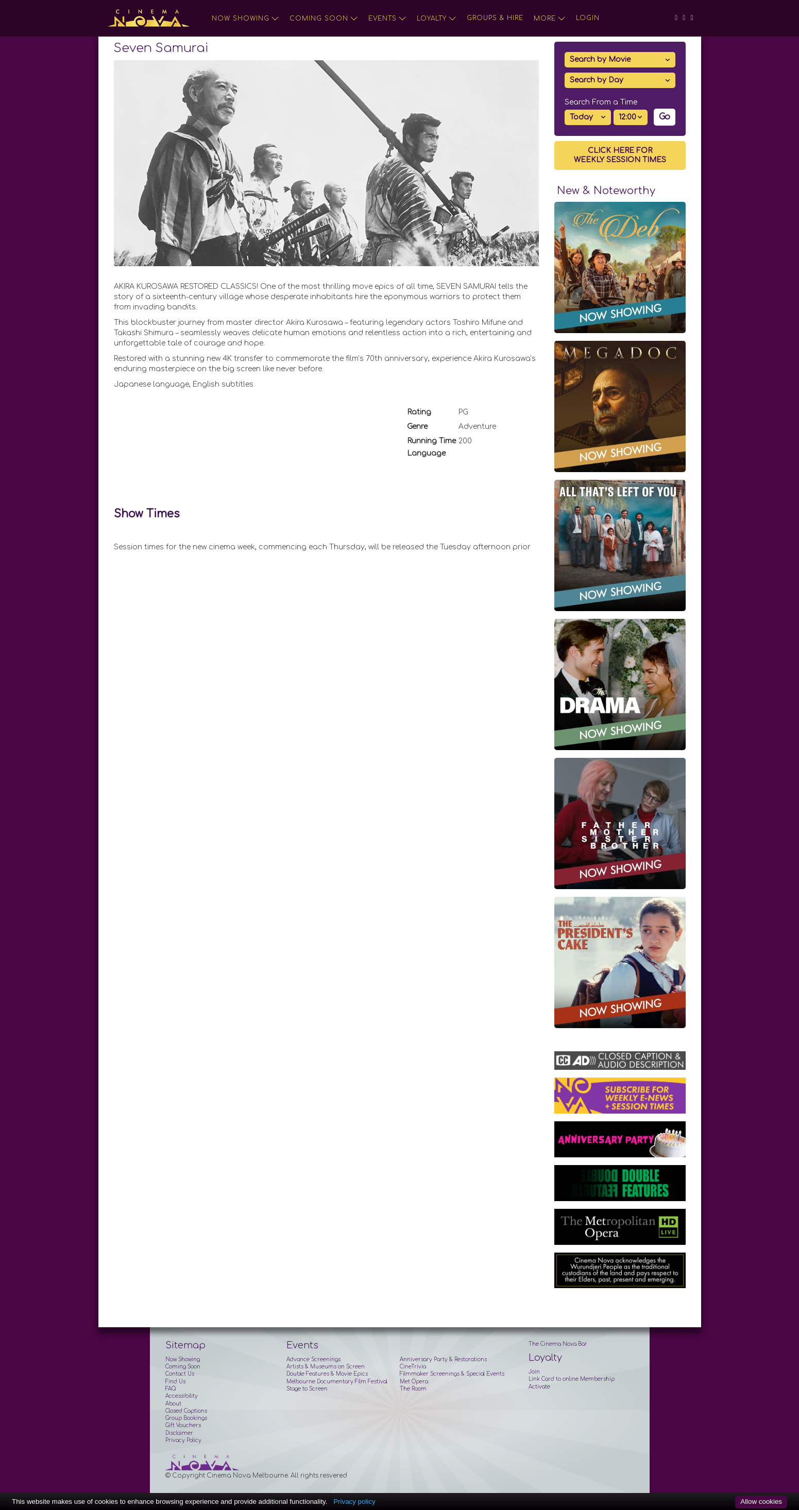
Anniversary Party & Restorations (443, 1359)
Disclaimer (179, 1433)
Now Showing (245, 18)
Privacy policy (354, 1501)
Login (588, 18)
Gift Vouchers (183, 1425)
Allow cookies (761, 1501)
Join (534, 1372)
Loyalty (436, 18)
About (173, 1404)
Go (664, 117)
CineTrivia (413, 1366)
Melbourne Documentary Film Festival (336, 1381)
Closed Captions (186, 1411)
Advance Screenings (313, 1359)
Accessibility (181, 1396)
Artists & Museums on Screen (325, 1366)
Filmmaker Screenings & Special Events (452, 1374)
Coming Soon (324, 18)
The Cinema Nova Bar (558, 1344)
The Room (413, 1389)
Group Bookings (186, 1418)
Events (387, 18)
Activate (539, 1387)
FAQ (170, 1389)
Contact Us (179, 1374)
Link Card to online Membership (572, 1379)
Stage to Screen (307, 1389)
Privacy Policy (183, 1440)
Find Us (175, 1381)
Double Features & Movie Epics (327, 1374)
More (550, 18)
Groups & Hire (495, 18)
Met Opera (414, 1381)
